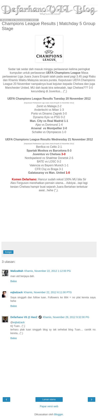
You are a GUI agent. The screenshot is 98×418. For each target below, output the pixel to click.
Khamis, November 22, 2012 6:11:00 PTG (48, 292)
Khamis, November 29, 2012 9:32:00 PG (66, 317)
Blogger (58, 414)
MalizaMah (16, 270)
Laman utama (49, 399)
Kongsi (8, 252)
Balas (13, 281)
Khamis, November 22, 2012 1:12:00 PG (47, 270)
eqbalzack (16, 292)
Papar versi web (49, 406)
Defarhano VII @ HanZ (23, 317)
